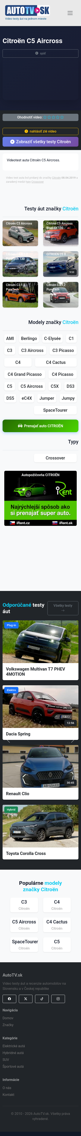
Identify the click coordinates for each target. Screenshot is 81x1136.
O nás (7, 1088)
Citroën (56, 177)
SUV (6, 1060)
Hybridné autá (13, 1053)
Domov (8, 1018)
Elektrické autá (14, 1046)
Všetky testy (62, 608)
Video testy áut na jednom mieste (25, 18)
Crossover (37, 181)
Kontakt (8, 1095)
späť (40, 53)
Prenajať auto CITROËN (40, 426)
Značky (8, 1025)
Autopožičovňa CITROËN (40, 475)
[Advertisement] (43, 192)
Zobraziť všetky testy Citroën (40, 141)
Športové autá (13, 1067)
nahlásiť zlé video (40, 131)
